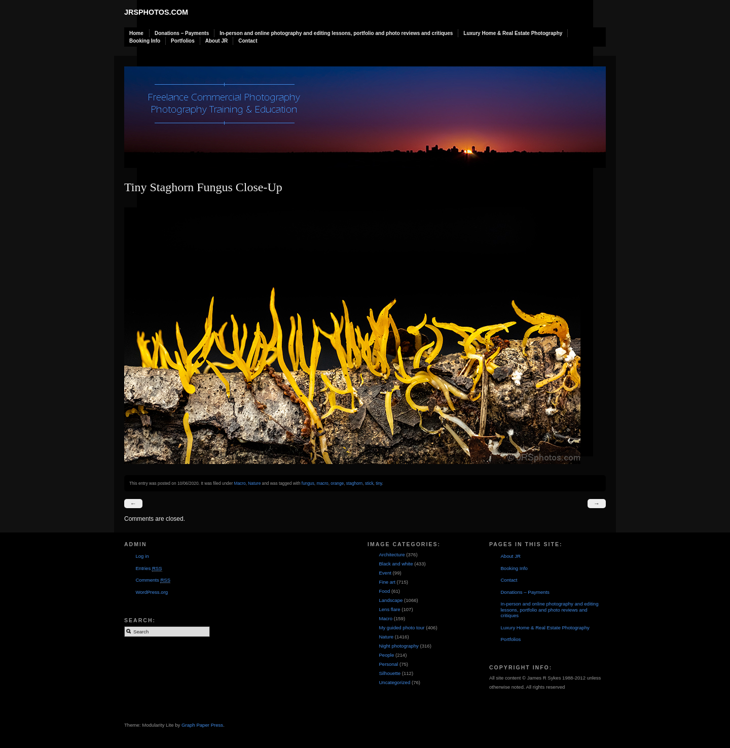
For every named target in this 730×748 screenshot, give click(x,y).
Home (136, 33)
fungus (308, 483)
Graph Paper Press (202, 725)
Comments (152, 580)
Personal (388, 664)
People (386, 655)
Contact (247, 41)
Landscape (391, 600)
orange (337, 483)
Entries (148, 568)
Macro (239, 483)
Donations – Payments (182, 33)
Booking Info (144, 41)
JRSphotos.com (156, 12)
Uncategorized (394, 682)
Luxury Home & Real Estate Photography (512, 33)
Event (385, 573)
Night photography (398, 646)
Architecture (392, 554)
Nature (254, 483)
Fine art (387, 582)
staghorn (354, 483)
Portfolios (183, 41)
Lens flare (389, 609)
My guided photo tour (401, 627)
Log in (142, 556)
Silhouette (389, 673)
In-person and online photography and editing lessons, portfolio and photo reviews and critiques (336, 33)
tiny (379, 483)
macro (322, 483)
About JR (216, 41)
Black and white (396, 563)
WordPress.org (151, 592)
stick (369, 483)
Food (384, 591)
